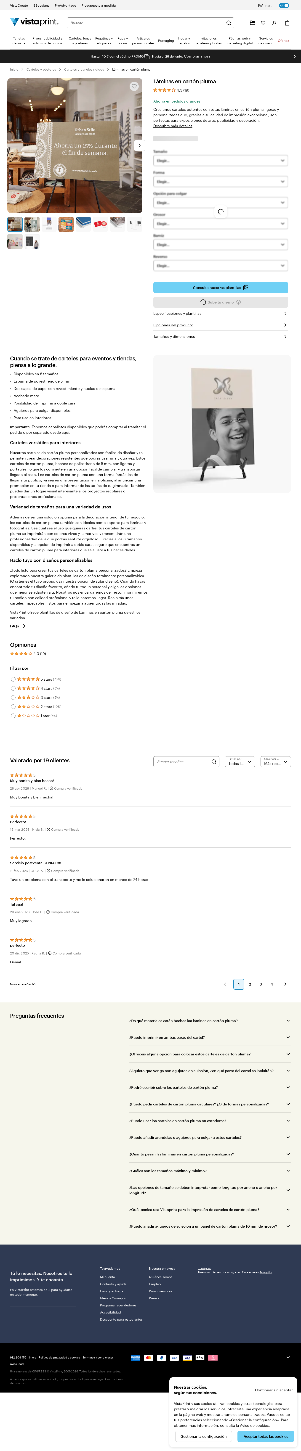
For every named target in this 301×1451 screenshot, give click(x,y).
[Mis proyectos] (252, 23)
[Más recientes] (276, 761)
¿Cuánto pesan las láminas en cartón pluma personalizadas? (181, 1161)
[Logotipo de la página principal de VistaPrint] (34, 22)
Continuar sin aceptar (274, 1390)
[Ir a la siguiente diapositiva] (294, 56)
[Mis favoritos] (263, 23)
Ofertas (283, 40)
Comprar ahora (197, 56)
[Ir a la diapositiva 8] (134, 224)
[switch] (276, 5)
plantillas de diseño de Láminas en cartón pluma (81, 612)
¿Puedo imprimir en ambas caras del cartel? (167, 1044)
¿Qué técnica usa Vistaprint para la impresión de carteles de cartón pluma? (194, 1216)
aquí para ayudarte (58, 1296)
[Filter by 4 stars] (13, 688)
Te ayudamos (121, 1275)
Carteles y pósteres (41, 69)
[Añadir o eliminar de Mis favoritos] (134, 86)
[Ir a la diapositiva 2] (32, 224)
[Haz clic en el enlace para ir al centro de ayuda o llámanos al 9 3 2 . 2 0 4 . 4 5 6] (241, 23)
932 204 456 (18, 1398)
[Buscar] (228, 22)
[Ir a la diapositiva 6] (100, 224)
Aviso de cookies (254, 1425)
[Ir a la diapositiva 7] (117, 224)
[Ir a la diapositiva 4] (66, 224)
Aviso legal (17, 1404)
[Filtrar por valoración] (240, 761)
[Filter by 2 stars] (13, 706)
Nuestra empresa (170, 1275)
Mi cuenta (107, 1281)
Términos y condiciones (98, 1398)
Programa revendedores (110, 1312)
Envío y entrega (111, 1296)
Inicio (14, 69)
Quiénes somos (160, 1281)
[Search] (213, 761)
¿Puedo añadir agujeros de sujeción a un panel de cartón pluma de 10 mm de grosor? (203, 1233)
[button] (120, 991)
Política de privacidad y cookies (59, 1398)
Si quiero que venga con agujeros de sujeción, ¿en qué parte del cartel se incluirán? (201, 1077)
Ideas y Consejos (113, 1303)
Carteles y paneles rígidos (84, 69)
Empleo (154, 1288)
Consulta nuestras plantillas (220, 289)
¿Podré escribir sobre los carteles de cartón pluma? (173, 1094)
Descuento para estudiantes (112, 1331)
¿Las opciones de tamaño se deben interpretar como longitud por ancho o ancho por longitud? (203, 1197)
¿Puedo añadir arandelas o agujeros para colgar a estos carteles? (185, 1144)
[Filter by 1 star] (13, 716)
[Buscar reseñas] (183, 761)
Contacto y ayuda (113, 1288)
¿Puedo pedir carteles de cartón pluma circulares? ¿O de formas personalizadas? (199, 1111)
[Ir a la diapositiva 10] (32, 241)
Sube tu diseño (220, 303)
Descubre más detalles (172, 126)
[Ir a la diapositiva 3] (49, 224)
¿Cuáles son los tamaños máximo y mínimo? (168, 1177)
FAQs (18, 626)
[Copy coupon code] (147, 56)
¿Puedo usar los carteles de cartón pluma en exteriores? (177, 1127)
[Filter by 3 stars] (13, 697)
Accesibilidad (110, 1322)
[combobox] (147, 23)
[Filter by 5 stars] (13, 679)
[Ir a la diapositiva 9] (15, 241)
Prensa (154, 1303)
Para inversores (160, 1296)
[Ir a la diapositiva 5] (83, 224)
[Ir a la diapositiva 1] (15, 224)
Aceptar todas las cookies (266, 1436)
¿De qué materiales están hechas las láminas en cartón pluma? (183, 1027)
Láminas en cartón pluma (131, 69)
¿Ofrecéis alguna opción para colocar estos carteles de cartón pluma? (189, 1061)
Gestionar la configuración (204, 1436)
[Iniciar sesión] (274, 23)
